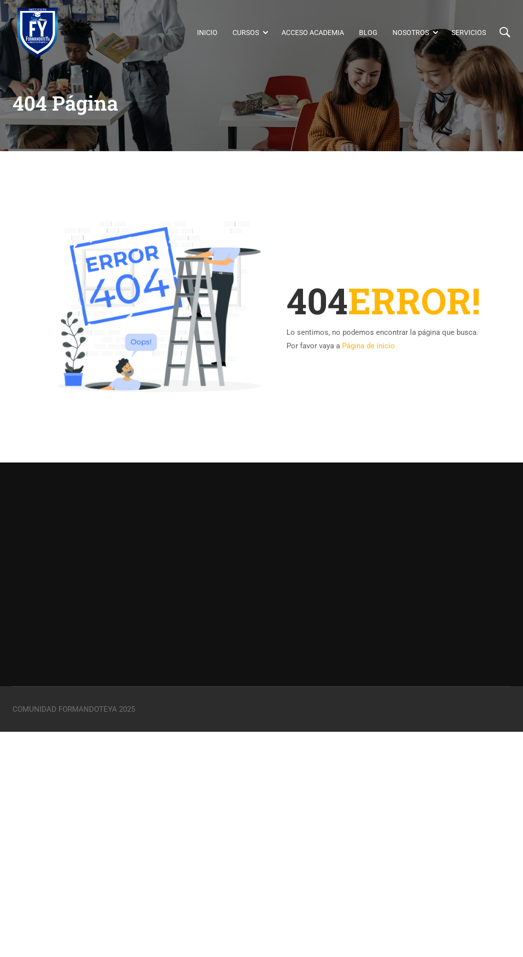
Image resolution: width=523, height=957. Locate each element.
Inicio (207, 33)
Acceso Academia (313, 33)
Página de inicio (368, 345)
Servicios (469, 33)
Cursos (245, 33)
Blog (368, 33)
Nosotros (410, 33)
